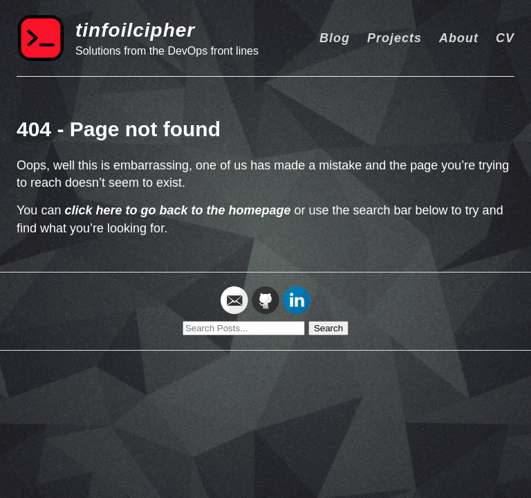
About (458, 38)
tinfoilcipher (135, 30)
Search (328, 328)
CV (505, 38)
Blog (334, 38)
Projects (394, 38)
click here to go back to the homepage (177, 210)
